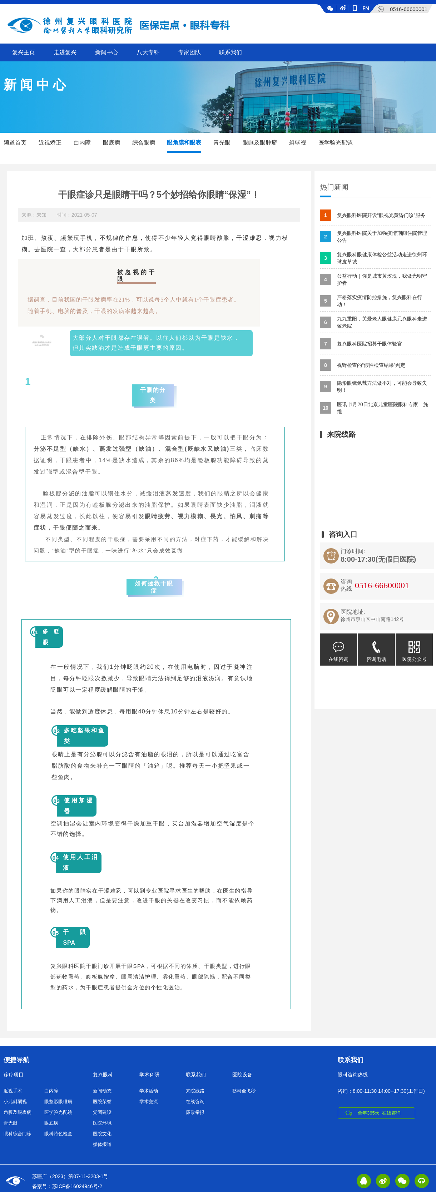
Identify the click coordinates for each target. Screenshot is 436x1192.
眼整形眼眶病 (58, 1101)
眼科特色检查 (58, 1133)
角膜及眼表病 (17, 1112)
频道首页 (15, 143)
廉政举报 (195, 1112)
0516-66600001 (408, 9)
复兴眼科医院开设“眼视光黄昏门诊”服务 (372, 215)
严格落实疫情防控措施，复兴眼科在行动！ (371, 300)
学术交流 (148, 1101)
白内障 (82, 143)
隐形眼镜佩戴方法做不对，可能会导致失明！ (373, 386)
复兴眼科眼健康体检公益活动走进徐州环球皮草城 (373, 258)
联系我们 (230, 52)
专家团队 (189, 52)
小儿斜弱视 (15, 1101)
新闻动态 (102, 1090)
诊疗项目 (14, 1074)
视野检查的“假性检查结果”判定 (362, 365)
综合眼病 (143, 143)
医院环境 (102, 1123)
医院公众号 (414, 647)
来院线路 (195, 1090)
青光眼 (222, 143)
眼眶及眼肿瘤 (260, 143)
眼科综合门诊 (17, 1133)
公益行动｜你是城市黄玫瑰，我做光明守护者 (373, 279)
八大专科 (148, 52)
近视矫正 (50, 143)
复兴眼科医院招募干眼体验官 (361, 343)
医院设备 (242, 1074)
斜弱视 (297, 143)
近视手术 (13, 1090)
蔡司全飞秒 (244, 1090)
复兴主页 (23, 52)
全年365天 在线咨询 (379, 1113)
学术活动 (148, 1090)
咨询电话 (376, 647)
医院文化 (102, 1133)
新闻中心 (106, 52)
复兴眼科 (103, 1074)
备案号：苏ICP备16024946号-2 (67, 1186)
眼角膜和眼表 (184, 143)
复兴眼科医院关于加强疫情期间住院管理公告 (373, 236)
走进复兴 (65, 52)
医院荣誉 (102, 1101)
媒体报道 (102, 1144)
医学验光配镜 (335, 143)
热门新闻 (334, 187)
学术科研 (149, 1074)
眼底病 (111, 143)
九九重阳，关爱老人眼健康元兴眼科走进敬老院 (373, 322)
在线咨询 (338, 647)
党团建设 (102, 1112)
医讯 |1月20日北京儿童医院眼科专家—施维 (374, 407)
